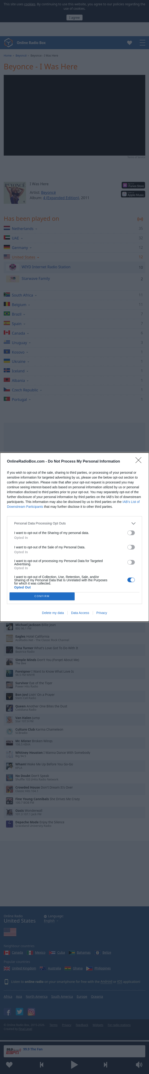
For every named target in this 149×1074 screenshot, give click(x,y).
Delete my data (53, 613)
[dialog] (74, 537)
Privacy (101, 613)
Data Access (80, 613)
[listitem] (74, 523)
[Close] (140, 461)
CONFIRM (42, 596)
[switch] (131, 533)
